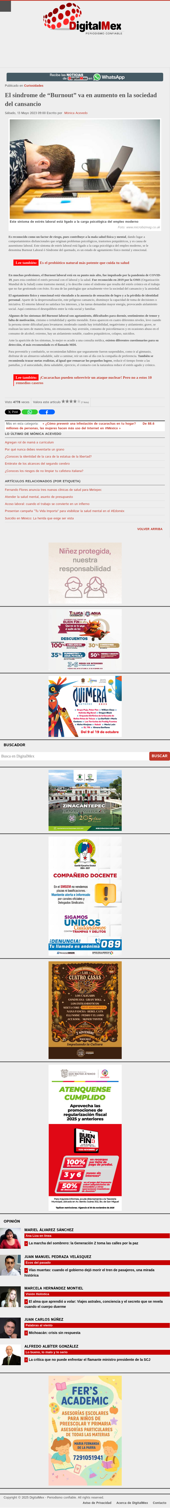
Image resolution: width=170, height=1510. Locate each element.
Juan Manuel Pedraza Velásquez (57, 1256)
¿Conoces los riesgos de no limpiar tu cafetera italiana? (44, 471)
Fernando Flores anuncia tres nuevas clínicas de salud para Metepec (53, 490)
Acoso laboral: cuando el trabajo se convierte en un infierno (47, 504)
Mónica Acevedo (76, 113)
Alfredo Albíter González (51, 1346)
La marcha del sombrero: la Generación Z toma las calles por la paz (83, 1243)
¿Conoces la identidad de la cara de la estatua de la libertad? (48, 456)
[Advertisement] (85, 52)
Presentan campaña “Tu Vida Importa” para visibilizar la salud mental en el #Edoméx (64, 511)
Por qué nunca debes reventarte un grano (34, 449)
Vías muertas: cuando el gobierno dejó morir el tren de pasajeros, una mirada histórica (89, 1272)
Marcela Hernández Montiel (53, 1288)
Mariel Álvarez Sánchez (49, 1230)
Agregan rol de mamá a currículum (29, 442)
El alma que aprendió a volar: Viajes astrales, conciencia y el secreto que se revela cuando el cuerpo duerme (93, 1304)
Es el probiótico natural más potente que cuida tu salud (84, 263)
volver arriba (149, 529)
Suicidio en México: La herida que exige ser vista (39, 518)
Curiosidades (33, 86)
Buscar (160, 756)
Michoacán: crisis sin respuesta (54, 1333)
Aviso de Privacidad (97, 1503)
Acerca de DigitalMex (132, 1503)
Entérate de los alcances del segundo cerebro (37, 463)
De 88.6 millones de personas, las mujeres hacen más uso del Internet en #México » (80, 425)
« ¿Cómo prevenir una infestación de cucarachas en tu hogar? (89, 423)
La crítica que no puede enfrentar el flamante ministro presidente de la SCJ (89, 1360)
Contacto (159, 1503)
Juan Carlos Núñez (43, 1319)
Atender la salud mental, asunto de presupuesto (39, 497)
